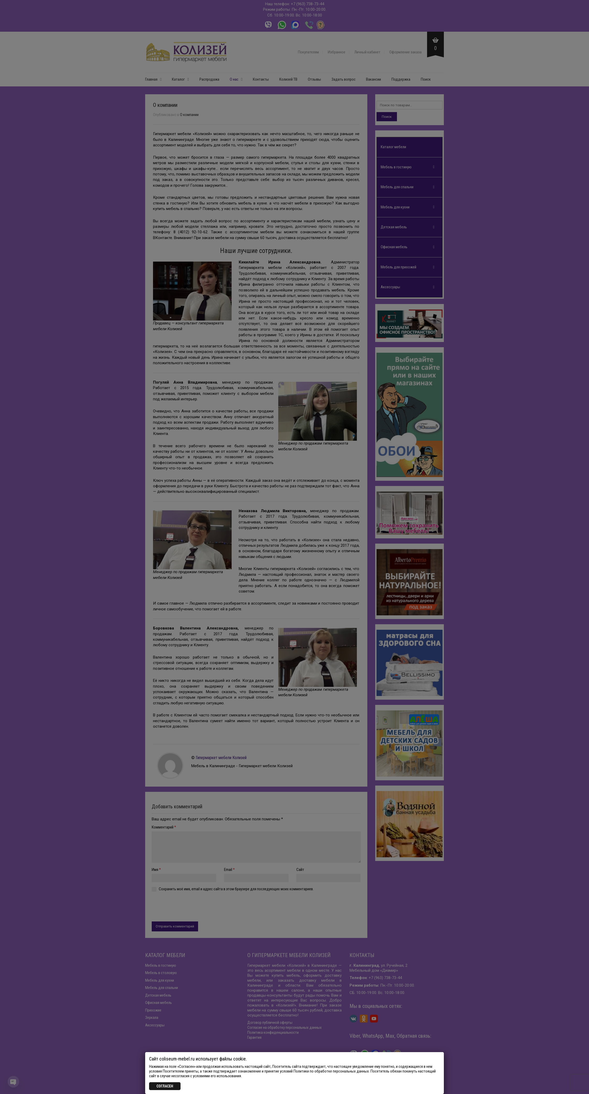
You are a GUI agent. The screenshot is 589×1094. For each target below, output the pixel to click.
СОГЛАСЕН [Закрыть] (164, 1086)
